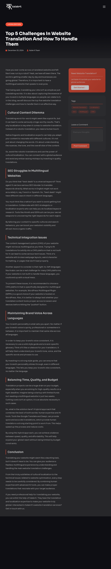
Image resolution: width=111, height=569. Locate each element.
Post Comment (80, 148)
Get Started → (80, 90)
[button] (104, 7)
